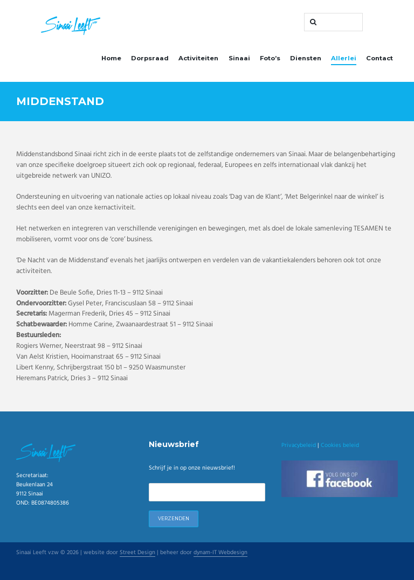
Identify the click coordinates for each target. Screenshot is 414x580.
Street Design (137, 553)
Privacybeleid (298, 445)
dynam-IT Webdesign (220, 553)
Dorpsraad (150, 58)
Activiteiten (198, 58)
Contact (379, 58)
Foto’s (270, 58)
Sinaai (239, 58)
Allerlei (343, 58)
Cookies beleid (340, 445)
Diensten (305, 58)
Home (111, 58)
